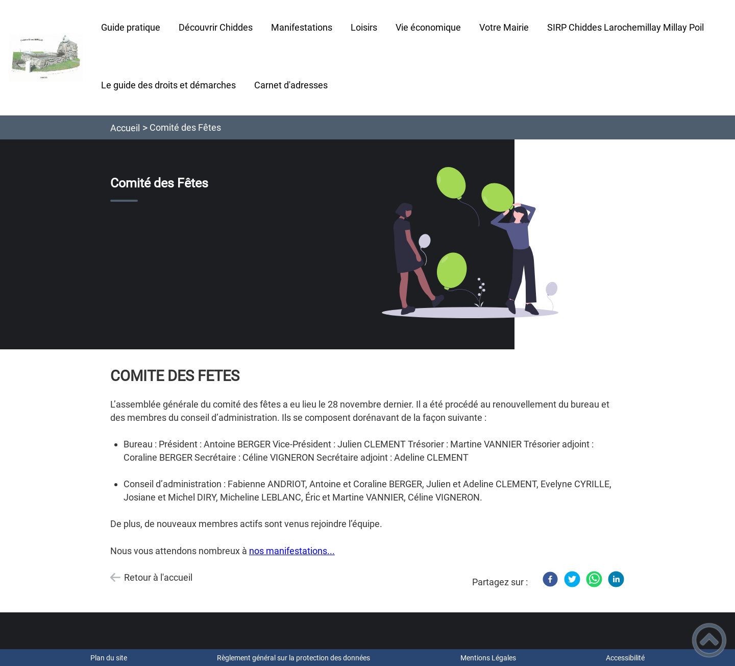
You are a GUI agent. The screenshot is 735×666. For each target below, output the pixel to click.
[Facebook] (550, 579)
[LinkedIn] (616, 579)
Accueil (125, 128)
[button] (709, 640)
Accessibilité (625, 658)
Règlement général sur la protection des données (293, 658)
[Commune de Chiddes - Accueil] (46, 57)
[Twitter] (572, 579)
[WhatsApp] (594, 579)
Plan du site (108, 658)
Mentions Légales (488, 658)
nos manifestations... (292, 550)
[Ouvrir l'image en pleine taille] (470, 243)
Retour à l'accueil (158, 577)
